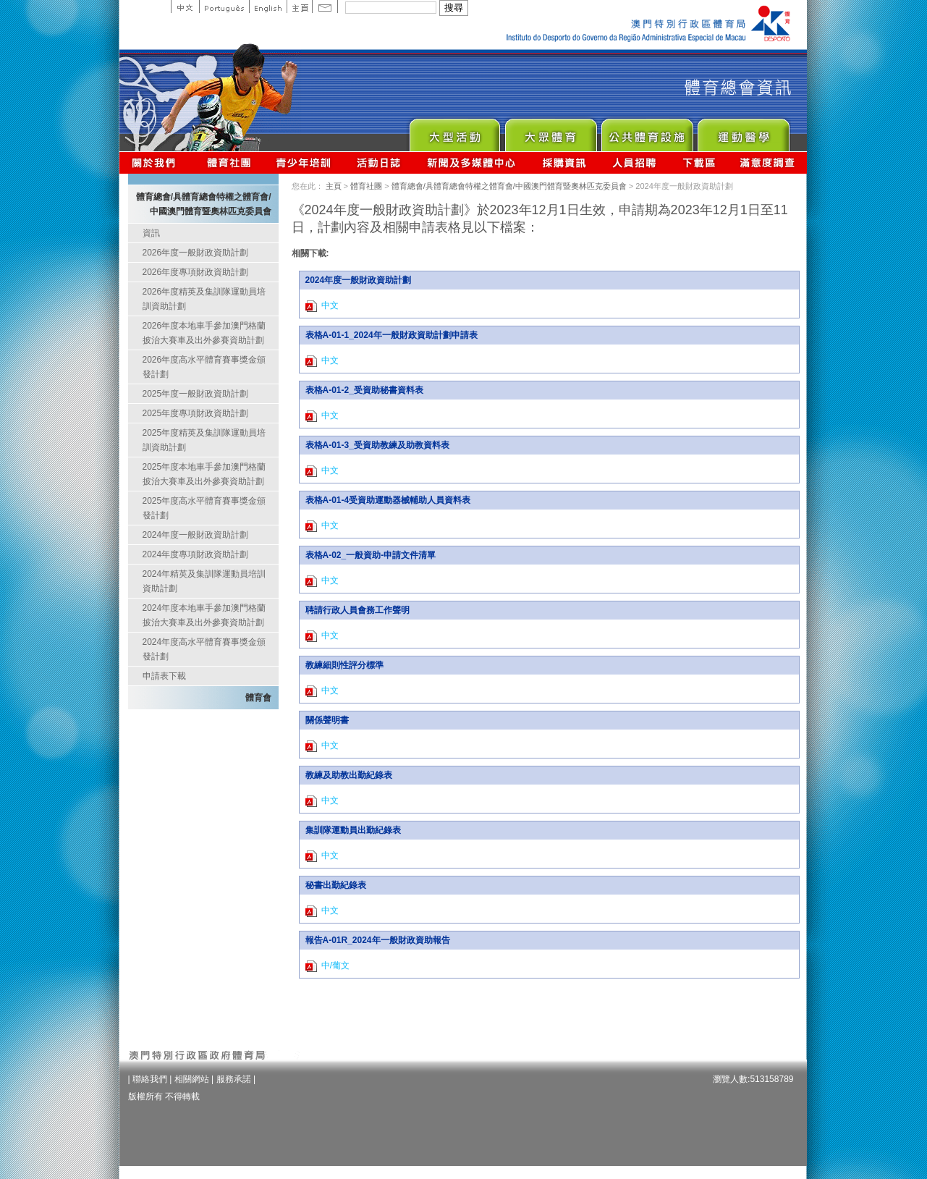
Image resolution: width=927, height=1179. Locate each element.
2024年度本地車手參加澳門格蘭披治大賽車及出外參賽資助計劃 (204, 615)
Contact (325, 6)
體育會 (258, 698)
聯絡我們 (149, 1079)
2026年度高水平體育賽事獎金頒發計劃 (204, 367)
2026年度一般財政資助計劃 (196, 253)
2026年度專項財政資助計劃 (196, 272)
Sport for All (550, 131)
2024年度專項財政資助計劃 (196, 554)
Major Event (454, 131)
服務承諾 (233, 1079)
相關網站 (191, 1079)
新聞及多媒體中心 (471, 162)
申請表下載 (164, 676)
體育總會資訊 (229, 162)
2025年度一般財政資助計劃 (196, 394)
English (268, 6)
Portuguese (224, 6)
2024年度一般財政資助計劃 (196, 535)
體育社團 (366, 186)
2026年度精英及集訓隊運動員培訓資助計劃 (204, 299)
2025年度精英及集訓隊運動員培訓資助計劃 (204, 440)
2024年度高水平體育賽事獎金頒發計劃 (204, 649)
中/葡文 (327, 966)
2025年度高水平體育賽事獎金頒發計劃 (204, 508)
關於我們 (156, 162)
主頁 (299, 6)
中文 (185, 6)
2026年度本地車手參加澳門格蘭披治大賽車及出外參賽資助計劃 (204, 333)
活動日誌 (379, 162)
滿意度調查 (768, 162)
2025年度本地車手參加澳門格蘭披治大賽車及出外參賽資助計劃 (204, 474)
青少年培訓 (304, 162)
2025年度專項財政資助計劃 (196, 413)
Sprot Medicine (743, 131)
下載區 (698, 162)
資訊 (151, 233)
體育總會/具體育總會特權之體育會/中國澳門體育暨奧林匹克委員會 (509, 186)
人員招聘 (634, 162)
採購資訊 (564, 162)
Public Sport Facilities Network (646, 131)
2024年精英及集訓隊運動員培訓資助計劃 (204, 581)
